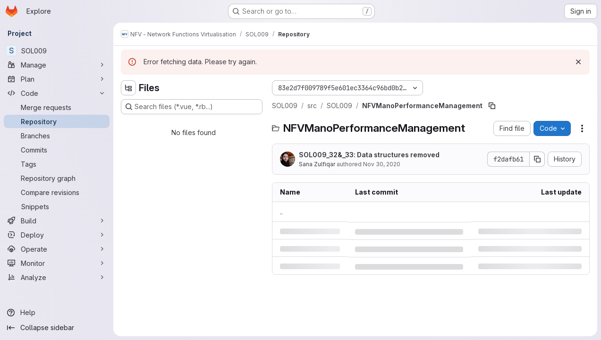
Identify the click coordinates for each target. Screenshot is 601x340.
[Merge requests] (57, 107)
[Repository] (57, 121)
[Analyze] (57, 277)
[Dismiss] (578, 62)
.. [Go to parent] (281, 212)
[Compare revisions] (57, 192)
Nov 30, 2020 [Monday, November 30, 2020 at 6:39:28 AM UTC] (381, 164)
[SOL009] (57, 50)
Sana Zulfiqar (317, 164)
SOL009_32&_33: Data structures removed (369, 155)
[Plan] (57, 78)
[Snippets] (57, 206)
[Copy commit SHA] (537, 159)
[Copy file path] (491, 105)
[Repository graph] (57, 178)
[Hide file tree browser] (128, 87)
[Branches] (57, 135)
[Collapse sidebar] (57, 327)
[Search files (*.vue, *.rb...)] (191, 106)
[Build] (57, 220)
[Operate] (57, 248)
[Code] (57, 93)
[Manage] (57, 64)
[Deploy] (57, 234)
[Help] (57, 312)
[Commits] (57, 149)
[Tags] (57, 163)
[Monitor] (57, 263)
